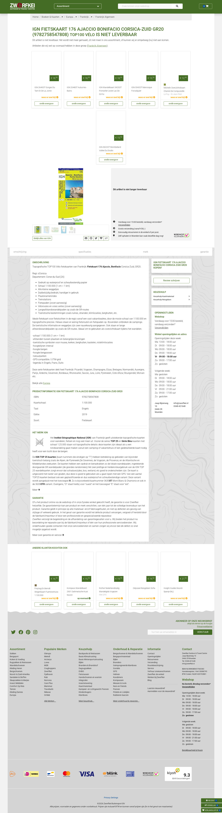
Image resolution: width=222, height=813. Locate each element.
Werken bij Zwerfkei (156, 677)
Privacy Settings (111, 797)
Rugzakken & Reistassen (20, 662)
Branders (117, 662)
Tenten (13, 689)
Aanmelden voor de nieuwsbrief (161, 691)
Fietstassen (84, 674)
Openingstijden (154, 656)
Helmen (116, 674)
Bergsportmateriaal (121, 656)
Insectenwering (85, 683)
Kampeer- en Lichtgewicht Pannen (94, 689)
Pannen (116, 689)
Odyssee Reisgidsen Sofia (144, 588)
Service (151, 668)
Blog (149, 680)
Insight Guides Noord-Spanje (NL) (173, 590)
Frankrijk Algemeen (97, 45)
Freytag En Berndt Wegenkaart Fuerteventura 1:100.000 (46, 591)
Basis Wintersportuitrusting (91, 659)
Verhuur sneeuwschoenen (159, 671)
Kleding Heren (16, 668)
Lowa (46, 662)
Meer (36, 489)
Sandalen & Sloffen (18, 677)
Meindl (47, 656)
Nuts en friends (119, 686)
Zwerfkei (48, 671)
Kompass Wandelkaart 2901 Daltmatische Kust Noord (77, 591)
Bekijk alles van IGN (42, 238)
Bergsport (14, 656)
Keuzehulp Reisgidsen (162, 300)
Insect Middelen (17, 683)
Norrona (48, 680)
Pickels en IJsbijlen (121, 692)
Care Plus (48, 683)
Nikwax (47, 692)
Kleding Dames (16, 692)
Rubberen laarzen (121, 695)
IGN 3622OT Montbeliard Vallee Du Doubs (110, 149)
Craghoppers (50, 668)
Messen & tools (119, 683)
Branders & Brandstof (88, 665)
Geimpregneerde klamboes (124, 665)
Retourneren (153, 659)
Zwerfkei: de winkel (156, 674)
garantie (204, 251)
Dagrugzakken (85, 668)
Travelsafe (48, 689)
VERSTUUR (202, 632)
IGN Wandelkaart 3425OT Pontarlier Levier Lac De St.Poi (110, 90)
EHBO (81, 671)
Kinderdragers (85, 692)
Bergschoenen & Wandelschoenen (128, 653)
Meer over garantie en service (48, 535)
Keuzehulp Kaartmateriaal (163, 296)
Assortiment (78, 6)
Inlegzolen (83, 680)
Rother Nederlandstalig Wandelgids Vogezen (111, 591)
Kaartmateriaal (85, 686)
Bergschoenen (16, 671)
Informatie (154, 649)
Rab (46, 677)
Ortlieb (47, 695)
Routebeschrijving (155, 665)
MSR (46, 665)
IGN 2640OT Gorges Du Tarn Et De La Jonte (45, 89)
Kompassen (118, 680)
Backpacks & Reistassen (89, 653)
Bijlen (81, 662)
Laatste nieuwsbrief (156, 688)
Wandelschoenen (17, 665)
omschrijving (19, 251)
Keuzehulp (85, 649)
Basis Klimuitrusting (87, 656)
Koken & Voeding (17, 659)
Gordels (116, 668)
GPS (115, 671)
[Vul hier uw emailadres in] (170, 632)
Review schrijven (171, 280)
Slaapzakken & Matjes (19, 680)
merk (145, 251)
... (61, 17)
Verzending (152, 662)
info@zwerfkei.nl (181, 403)
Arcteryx (48, 659)
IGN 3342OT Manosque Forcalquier (141, 89)
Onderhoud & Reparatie (128, 649)
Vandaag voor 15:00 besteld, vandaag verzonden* (169, 324)
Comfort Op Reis (17, 686)
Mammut (48, 686)
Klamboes (83, 695)
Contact (151, 653)
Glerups (47, 653)
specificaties (85, 251)
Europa (46, 383)
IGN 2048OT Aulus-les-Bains (77, 89)
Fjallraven (48, 674)
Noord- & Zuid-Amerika (20, 674)
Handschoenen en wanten (90, 677)
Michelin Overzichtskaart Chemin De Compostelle (175, 91)
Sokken (13, 653)
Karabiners (118, 677)
